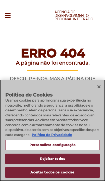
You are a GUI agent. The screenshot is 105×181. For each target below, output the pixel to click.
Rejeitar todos (52, 159)
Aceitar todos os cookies (52, 173)
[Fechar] (98, 87)
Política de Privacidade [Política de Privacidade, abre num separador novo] (52, 135)
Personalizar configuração (52, 145)
